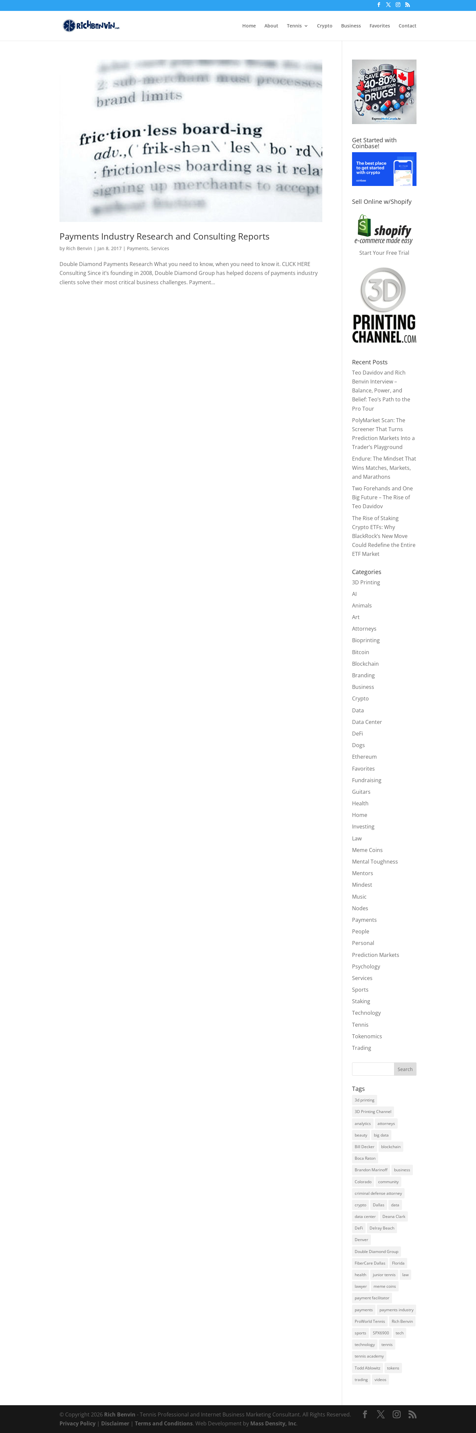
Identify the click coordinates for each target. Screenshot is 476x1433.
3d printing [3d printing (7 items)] (365, 1100)
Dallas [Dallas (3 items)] (378, 1205)
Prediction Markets (375, 955)
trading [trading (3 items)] (361, 1379)
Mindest (362, 884)
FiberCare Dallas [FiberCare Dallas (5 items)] (370, 1263)
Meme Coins (367, 850)
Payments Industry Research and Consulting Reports (164, 236)
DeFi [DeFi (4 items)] (359, 1228)
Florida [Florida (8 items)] (398, 1263)
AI (354, 594)
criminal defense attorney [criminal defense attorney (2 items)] (378, 1193)
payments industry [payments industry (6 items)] (396, 1310)
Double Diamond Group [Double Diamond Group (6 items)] (376, 1251)
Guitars (361, 791)
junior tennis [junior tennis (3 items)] (384, 1274)
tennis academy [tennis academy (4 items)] (369, 1356)
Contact (407, 26)
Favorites (380, 26)
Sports (360, 989)
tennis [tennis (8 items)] (387, 1344)
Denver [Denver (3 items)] (361, 1239)
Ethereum (364, 756)
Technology (366, 1012)
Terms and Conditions (164, 1423)
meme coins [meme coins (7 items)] (385, 1286)
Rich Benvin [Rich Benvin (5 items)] (402, 1321)
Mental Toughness (375, 861)
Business (351, 26)
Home (249, 26)
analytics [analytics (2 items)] (363, 1123)
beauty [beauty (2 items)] (361, 1135)
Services (160, 248)
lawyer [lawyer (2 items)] (361, 1286)
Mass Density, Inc (273, 1423)
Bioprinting (366, 640)
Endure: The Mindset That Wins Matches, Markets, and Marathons (384, 467)
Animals (362, 605)
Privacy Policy (78, 1423)
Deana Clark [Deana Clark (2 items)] (393, 1216)
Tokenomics (367, 1036)
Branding (363, 675)
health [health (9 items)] (360, 1274)
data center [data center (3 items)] (365, 1216)
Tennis (294, 26)
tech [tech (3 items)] (400, 1333)
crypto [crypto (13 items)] (360, 1205)
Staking (361, 1001)
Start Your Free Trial (384, 252)
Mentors (362, 873)
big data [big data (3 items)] (381, 1135)
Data (358, 710)
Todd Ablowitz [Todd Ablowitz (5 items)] (367, 1368)
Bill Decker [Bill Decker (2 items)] (365, 1146)
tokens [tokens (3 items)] (393, 1368)
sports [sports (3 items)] (360, 1333)
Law (357, 838)
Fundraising (366, 780)
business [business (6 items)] (402, 1170)
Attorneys (364, 628)
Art (356, 617)
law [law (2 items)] (405, 1274)
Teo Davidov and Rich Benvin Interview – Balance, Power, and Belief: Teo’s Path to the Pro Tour (381, 390)
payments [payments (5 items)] (364, 1310)
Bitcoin (360, 652)
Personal (363, 943)
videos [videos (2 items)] (380, 1379)
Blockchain (365, 663)
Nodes (360, 908)
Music (359, 896)
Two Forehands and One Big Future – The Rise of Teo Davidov (382, 497)
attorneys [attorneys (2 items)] (386, 1123)
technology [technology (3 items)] (365, 1344)
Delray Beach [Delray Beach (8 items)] (382, 1228)
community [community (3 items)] (388, 1182)
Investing (363, 826)
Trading (361, 1048)
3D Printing (366, 582)
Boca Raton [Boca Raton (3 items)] (365, 1158)
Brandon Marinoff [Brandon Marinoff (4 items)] (371, 1170)
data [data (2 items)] (395, 1205)
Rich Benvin (79, 248)
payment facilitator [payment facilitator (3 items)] (372, 1298)
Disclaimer (115, 1423)
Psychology (366, 966)
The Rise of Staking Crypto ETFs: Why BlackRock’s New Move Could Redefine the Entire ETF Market (384, 536)
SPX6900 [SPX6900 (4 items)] (381, 1333)
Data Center (367, 722)
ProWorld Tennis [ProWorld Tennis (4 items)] (370, 1321)
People (360, 931)
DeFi (357, 733)
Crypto (325, 26)
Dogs (358, 745)
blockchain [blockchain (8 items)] (391, 1146)
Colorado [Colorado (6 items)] (363, 1182)
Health (360, 803)
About (271, 26)
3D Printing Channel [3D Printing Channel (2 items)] (373, 1111)
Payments (137, 248)
